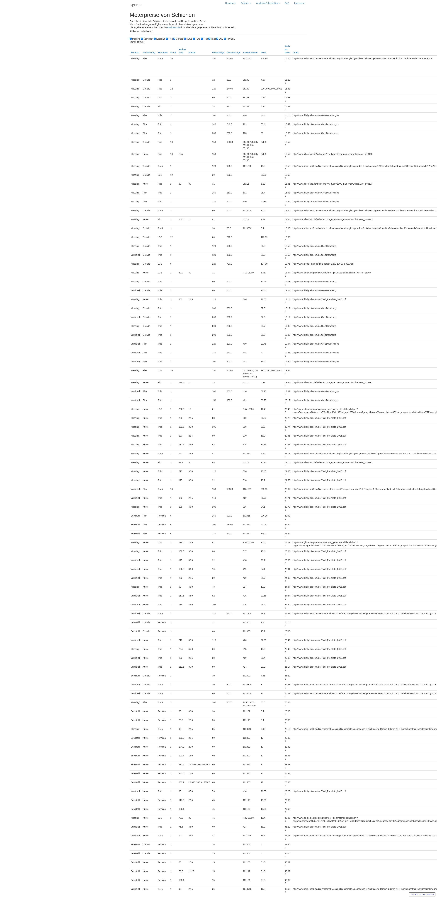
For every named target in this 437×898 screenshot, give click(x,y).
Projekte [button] (246, 3)
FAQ (287, 3)
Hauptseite (230, 3)
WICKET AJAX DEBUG (422, 894)
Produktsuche (174, 27)
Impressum (299, 3)
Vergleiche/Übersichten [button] (268, 3)
